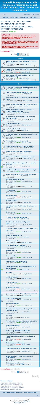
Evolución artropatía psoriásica (16, 261)
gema (18, 317)
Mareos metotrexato (12, 303)
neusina (19, 278)
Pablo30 (19, 125)
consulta (9, 316)
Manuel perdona (11, 195)
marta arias (20, 119)
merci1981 (19, 158)
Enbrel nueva (10, 212)
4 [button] (25, 54)
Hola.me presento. (12, 282)
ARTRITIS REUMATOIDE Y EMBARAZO (19, 151)
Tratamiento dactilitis (13, 241)
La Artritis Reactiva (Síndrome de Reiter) (19, 92)
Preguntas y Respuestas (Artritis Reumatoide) (21, 87)
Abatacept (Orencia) (12, 325)
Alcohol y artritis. (12, 201)
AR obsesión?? (11, 190)
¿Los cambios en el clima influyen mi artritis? (21, 294)
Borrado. (9, 272)
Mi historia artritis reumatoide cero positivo (20, 157)
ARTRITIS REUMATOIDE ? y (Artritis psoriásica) (22, 104)
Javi (15, 31)
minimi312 (19, 274)
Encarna (11, 31)
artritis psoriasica (12, 277)
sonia (18, 175)
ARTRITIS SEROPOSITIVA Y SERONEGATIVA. (21, 174)
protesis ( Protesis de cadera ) (16, 129)
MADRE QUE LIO (11, 250)
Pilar (18, 153)
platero (18, 327)
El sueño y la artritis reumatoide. (17, 217)
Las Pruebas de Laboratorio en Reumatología (21, 170)
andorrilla (19, 100)
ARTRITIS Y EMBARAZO (14, 235)
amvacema (20, 147)
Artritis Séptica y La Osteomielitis (17, 141)
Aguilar (19, 312)
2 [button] (20, 54)
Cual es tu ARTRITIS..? (13, 123)
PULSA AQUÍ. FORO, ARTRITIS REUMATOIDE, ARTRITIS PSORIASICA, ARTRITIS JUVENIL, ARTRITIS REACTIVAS (17, 25)
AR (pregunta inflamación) (15, 179)
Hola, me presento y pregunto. (16, 245)
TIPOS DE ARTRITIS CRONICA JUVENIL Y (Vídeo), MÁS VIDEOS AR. (20, 110)
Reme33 (19, 64)
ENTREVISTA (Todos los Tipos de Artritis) (20, 146)
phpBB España (26, 401)
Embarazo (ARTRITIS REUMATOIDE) (18, 331)
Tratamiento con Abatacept (15, 343)
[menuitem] (3, 14)
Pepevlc (19, 242)
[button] (28, 54)
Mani (18, 166)
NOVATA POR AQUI (12, 287)
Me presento (10, 185)
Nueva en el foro (11, 256)
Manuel (19, 72)
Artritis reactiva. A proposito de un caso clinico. (22, 321)
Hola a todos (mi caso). (13, 298)
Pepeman (19, 225)
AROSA (19, 299)
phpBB (15, 399)
